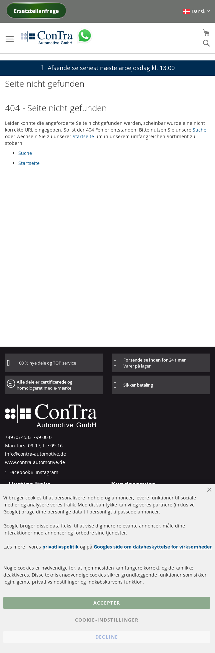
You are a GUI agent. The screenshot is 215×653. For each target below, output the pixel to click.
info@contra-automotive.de (35, 454)
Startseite (83, 136)
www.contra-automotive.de (35, 462)
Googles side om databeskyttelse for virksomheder (153, 546)
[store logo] (46, 37)
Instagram (46, 472)
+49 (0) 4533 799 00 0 (28, 437)
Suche (199, 130)
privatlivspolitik (61, 546)
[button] (196, 11)
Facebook (19, 472)
